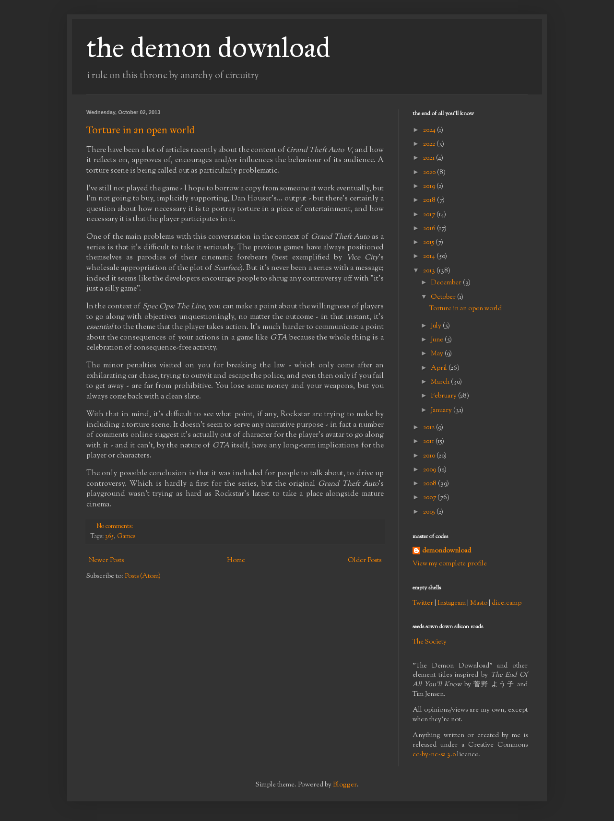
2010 (430, 456)
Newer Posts (106, 560)
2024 (430, 130)
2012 (429, 428)
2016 (430, 229)
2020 (430, 172)
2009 (430, 470)
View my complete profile (450, 564)
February (444, 396)
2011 (429, 441)
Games (126, 536)
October (444, 297)
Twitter (423, 603)
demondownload (446, 551)
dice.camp (506, 603)
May (438, 354)
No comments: (115, 526)
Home (236, 560)
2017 (430, 215)
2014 (430, 256)
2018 (430, 200)
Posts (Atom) (143, 576)
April (440, 368)
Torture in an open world (140, 129)
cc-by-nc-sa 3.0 (434, 755)
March (441, 382)
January (442, 410)
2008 (430, 484)
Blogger (345, 785)
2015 (429, 242)
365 (109, 536)
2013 (430, 271)
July (437, 326)
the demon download (208, 47)
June (438, 340)
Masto (478, 603)
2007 (430, 498)
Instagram (451, 603)
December (447, 283)
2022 (430, 144)
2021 (429, 158)
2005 (430, 512)
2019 (430, 186)
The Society (430, 642)
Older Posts (364, 560)
